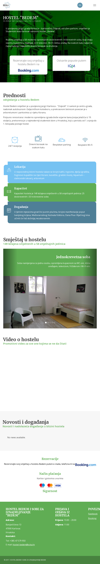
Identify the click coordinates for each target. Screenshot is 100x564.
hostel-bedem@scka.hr (24, 544)
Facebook (93, 513)
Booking (92, 518)
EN (80, 5)
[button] (10, 288)
